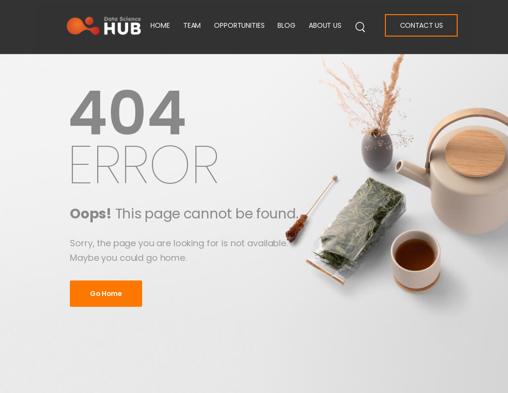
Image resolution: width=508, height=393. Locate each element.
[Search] (360, 26)
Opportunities (239, 25)
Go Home (106, 293)
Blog (286, 25)
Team (192, 25)
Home (159, 25)
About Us (325, 25)
